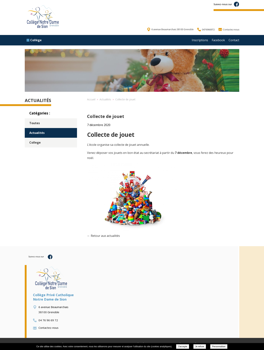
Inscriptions (200, 40)
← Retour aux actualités (103, 236)
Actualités (37, 133)
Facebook (218, 40)
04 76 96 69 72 (45, 320)
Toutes (34, 123)
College (35, 142)
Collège (34, 40)
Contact (234, 40)
